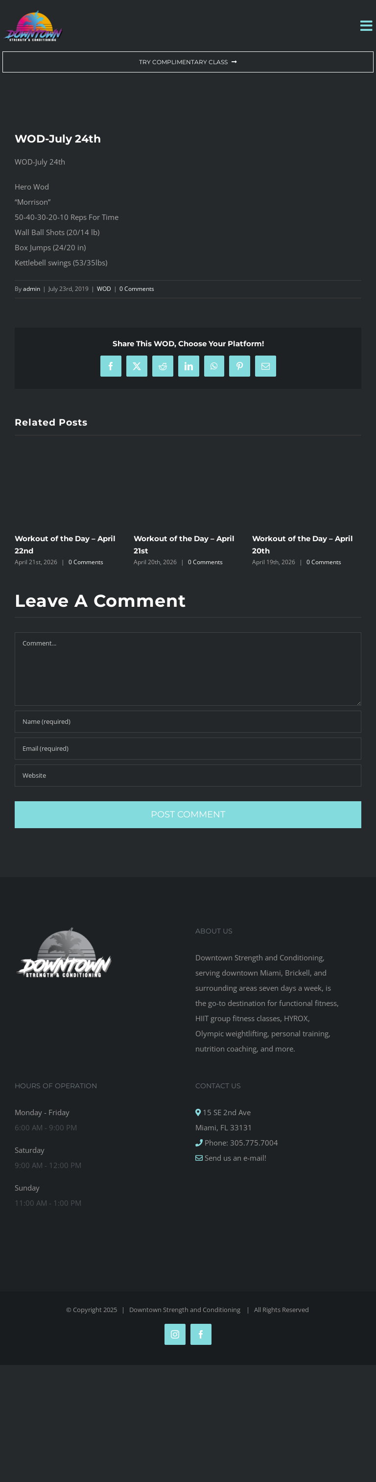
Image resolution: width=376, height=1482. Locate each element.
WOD (104, 289)
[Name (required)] (188, 722)
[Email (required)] (188, 749)
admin (31, 289)
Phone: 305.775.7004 (240, 1142)
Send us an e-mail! (234, 1158)
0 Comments (136, 289)
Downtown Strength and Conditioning (185, 1309)
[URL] (188, 776)
